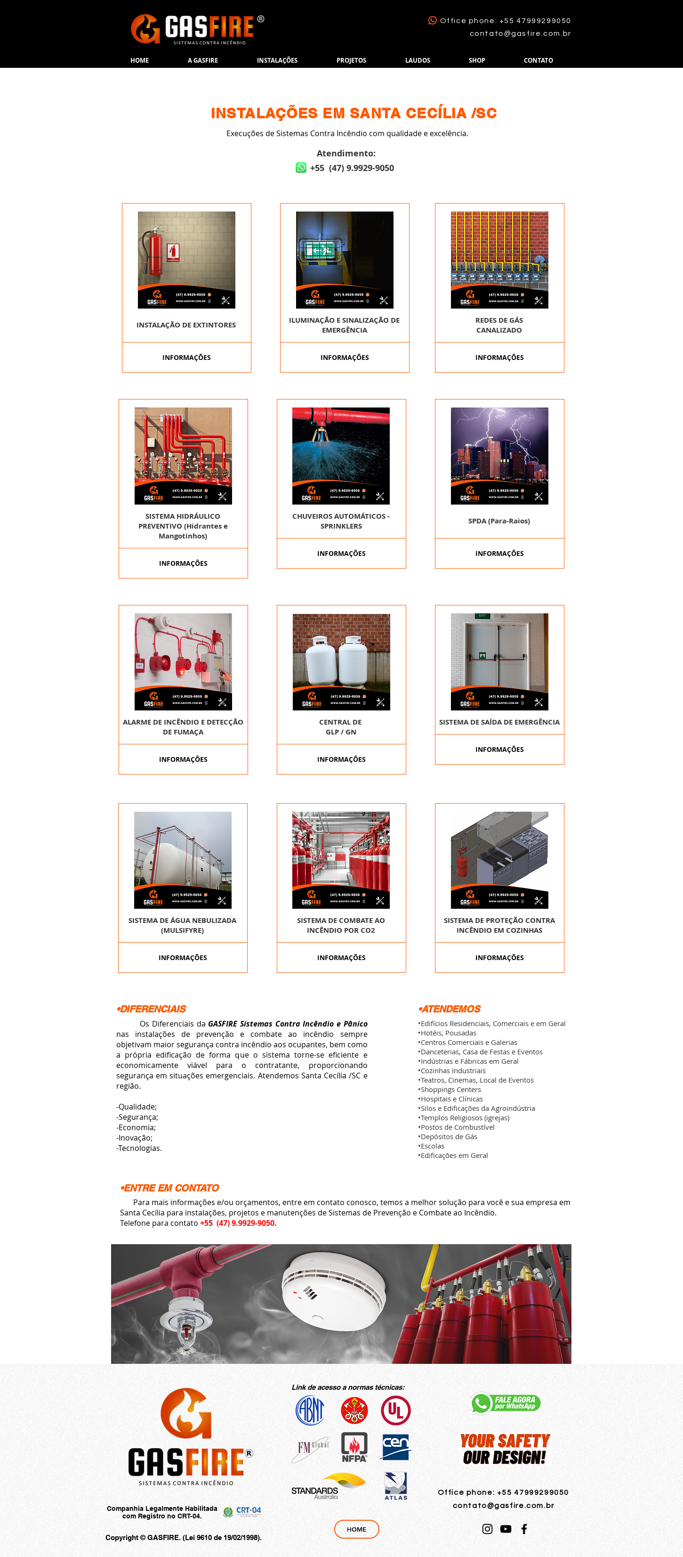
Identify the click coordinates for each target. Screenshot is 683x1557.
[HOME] (356, 1529)
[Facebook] (524, 1529)
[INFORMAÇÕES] (186, 357)
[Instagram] (487, 1529)
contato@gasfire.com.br (520, 33)
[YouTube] (506, 1529)
